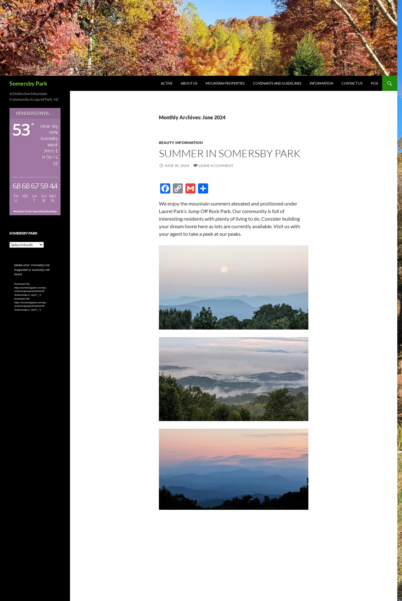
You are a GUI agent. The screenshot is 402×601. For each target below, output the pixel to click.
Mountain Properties (225, 83)
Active (166, 83)
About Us (189, 83)
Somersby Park (28, 83)
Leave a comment (216, 165)
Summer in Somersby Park (229, 153)
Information (321, 83)
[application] (35, 277)
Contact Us (352, 83)
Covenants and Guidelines (277, 83)
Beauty (166, 142)
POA (374, 83)
